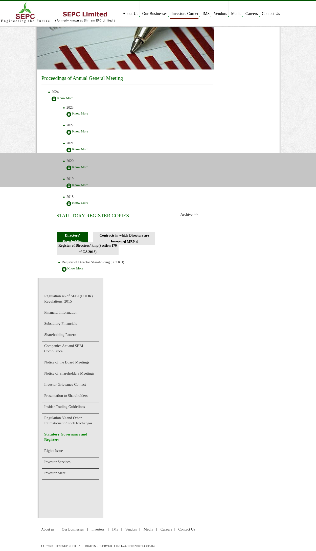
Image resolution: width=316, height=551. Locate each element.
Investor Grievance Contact (65, 384)
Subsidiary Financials (60, 324)
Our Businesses (154, 13)
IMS (206, 13)
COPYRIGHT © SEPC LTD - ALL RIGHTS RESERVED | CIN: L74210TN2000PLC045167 (98, 546)
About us (47, 529)
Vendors (220, 13)
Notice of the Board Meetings (66, 362)
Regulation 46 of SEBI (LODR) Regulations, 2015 (68, 298)
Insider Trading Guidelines (64, 407)
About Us (130, 13)
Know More (62, 98)
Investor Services (57, 462)
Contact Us (271, 13)
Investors (98, 529)
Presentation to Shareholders (66, 396)
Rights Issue (53, 451)
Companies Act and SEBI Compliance (63, 348)
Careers (251, 13)
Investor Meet (54, 473)
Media (236, 13)
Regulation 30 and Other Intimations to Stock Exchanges (68, 420)
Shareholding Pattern (60, 335)
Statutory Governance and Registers (65, 437)
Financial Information (60, 312)
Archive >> (189, 214)
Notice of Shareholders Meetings (69, 373)
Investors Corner (184, 13)
